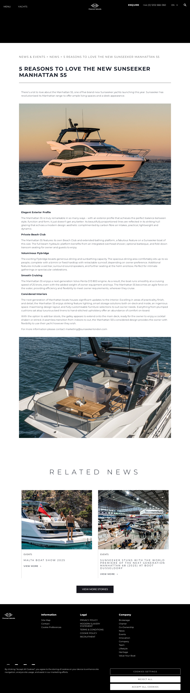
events (122, 634)
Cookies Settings (145, 671)
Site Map (45, 620)
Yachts (22, 6)
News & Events (32, 57)
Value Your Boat (127, 655)
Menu (7, 6)
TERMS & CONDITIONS (92, 629)
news (122, 630)
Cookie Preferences (51, 627)
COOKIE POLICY (88, 633)
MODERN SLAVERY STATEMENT (90, 624)
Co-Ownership (126, 627)
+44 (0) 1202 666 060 (154, 5)
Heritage (123, 652)
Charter (123, 623)
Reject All (145, 679)
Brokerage (124, 620)
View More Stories (95, 589)
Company (124, 641)
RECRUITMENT (87, 636)
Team (122, 645)
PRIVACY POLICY (89, 620)
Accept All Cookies (145, 687)
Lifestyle (123, 648)
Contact (45, 623)
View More (31, 566)
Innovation (124, 638)
